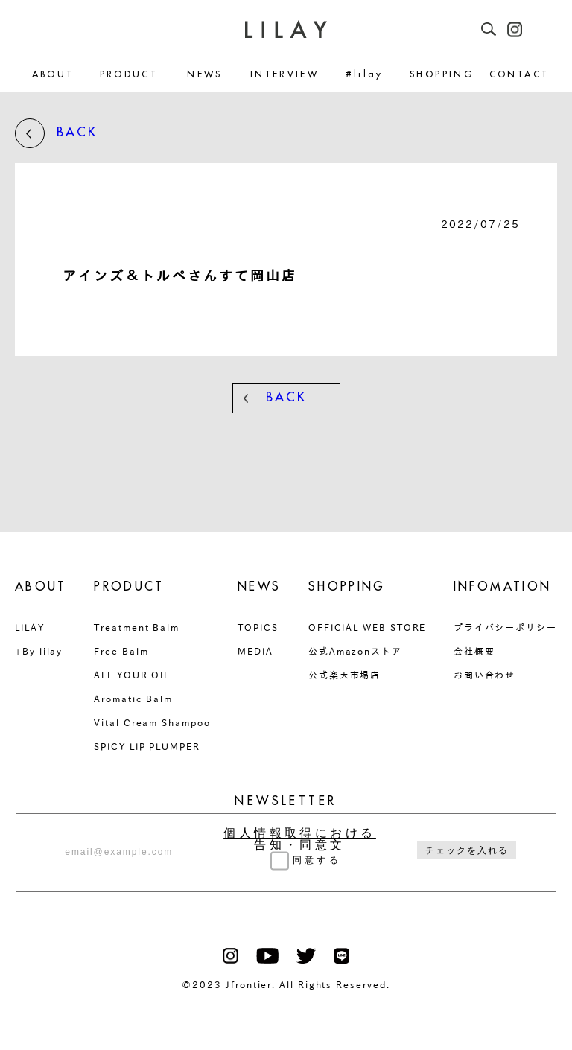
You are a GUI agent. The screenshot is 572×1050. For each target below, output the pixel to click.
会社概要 (474, 650)
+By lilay (39, 650)
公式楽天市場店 (344, 674)
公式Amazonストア (355, 650)
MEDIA (255, 650)
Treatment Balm (136, 627)
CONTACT (519, 75)
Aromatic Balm (133, 698)
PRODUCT (129, 75)
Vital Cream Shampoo (152, 722)
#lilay (365, 75)
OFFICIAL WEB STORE (367, 627)
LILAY (30, 627)
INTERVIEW (284, 75)
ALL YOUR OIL (132, 674)
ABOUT (53, 75)
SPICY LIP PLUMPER (147, 746)
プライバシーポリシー (505, 627)
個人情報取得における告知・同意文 (299, 839)
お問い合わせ (485, 674)
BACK (56, 133)
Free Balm (121, 650)
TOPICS (258, 627)
